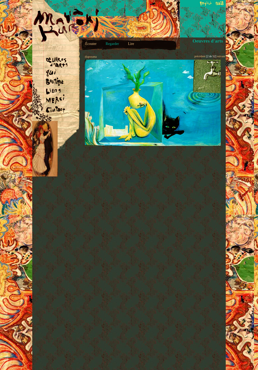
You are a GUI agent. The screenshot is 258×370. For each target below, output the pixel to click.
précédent (200, 56)
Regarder (112, 44)
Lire (131, 44)
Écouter (91, 44)
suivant (221, 56)
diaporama (91, 56)
